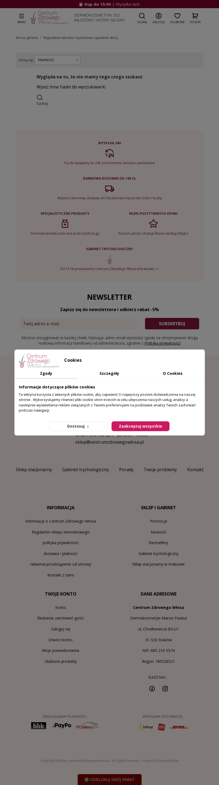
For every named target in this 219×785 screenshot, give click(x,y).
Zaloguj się (60, 628)
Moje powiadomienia (60, 650)
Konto (60, 607)
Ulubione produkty (61, 661)
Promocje (158, 521)
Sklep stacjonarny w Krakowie (158, 564)
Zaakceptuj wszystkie (140, 426)
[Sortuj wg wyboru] (57, 60)
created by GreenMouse (160, 760)
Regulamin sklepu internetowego (61, 532)
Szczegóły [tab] (109, 373)
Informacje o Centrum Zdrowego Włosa (60, 521)
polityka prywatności (61, 542)
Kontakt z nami (60, 575)
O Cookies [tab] (173, 373)
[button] (142, 18)
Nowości (158, 532)
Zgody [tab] (46, 373)
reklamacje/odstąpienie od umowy (60, 564)
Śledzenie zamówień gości (60, 618)
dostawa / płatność (61, 553)
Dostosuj (78, 426)
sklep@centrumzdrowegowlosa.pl (109, 442)
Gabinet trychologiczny (158, 553)
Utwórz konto (60, 639)
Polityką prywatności (162, 343)
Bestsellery (158, 542)
